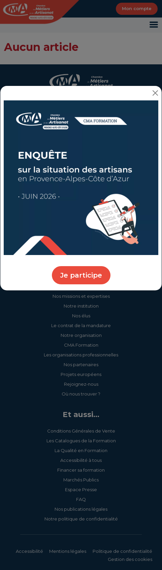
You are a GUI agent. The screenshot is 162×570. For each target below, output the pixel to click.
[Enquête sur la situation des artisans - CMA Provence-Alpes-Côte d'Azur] (81, 177)
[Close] (155, 93)
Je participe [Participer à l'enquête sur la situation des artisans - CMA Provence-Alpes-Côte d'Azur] (81, 275)
